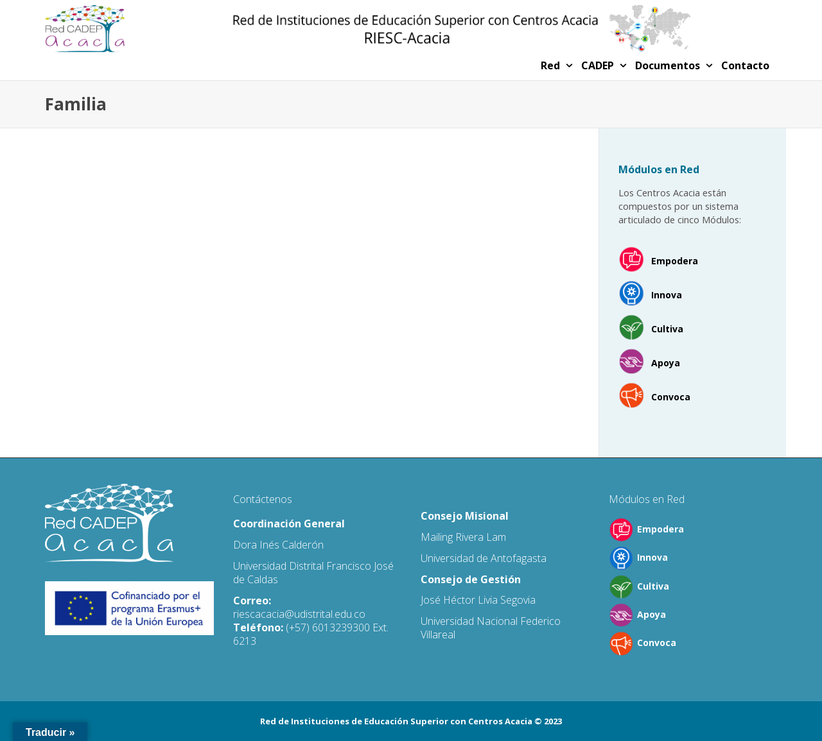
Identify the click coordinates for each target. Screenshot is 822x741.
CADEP (598, 65)
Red (552, 65)
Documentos (669, 65)
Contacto (745, 65)
